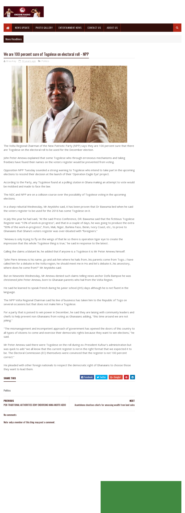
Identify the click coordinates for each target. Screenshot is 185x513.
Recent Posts (141, 115)
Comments (168, 115)
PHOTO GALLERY (44, 27)
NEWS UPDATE (22, 27)
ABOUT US (112, 27)
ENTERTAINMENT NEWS (70, 27)
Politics (45, 61)
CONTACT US (94, 27)
